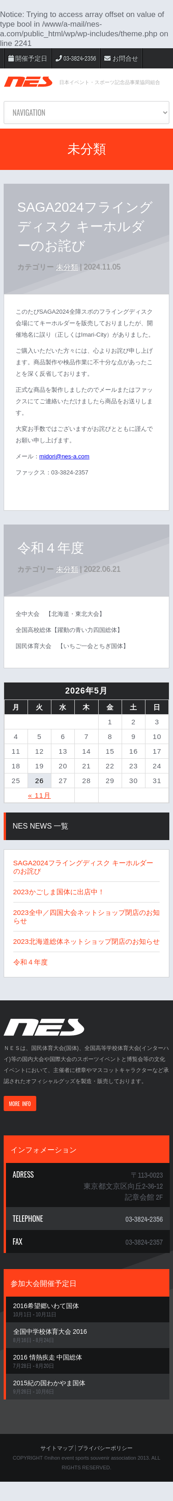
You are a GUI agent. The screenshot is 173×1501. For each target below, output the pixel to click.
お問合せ (121, 58)
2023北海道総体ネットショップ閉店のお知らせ (86, 941)
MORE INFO (20, 1103)
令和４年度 (50, 548)
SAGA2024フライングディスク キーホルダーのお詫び (85, 226)
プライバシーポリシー (105, 1448)
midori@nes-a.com (64, 456)
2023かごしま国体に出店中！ (59, 892)
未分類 (67, 267)
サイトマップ (56, 1448)
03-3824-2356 (76, 58)
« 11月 (39, 795)
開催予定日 (27, 58)
